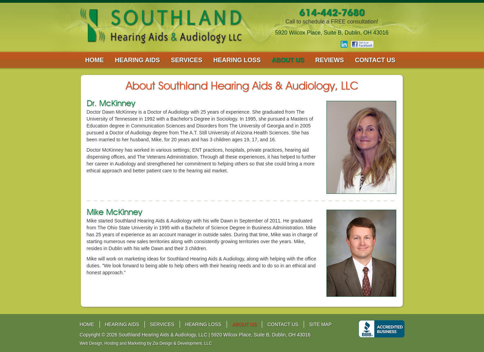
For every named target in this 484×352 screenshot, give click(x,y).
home (94, 60)
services (186, 60)
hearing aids (137, 60)
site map (320, 324)
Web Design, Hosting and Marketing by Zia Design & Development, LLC (146, 343)
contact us (375, 60)
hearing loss (237, 60)
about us (288, 60)
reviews (329, 60)
